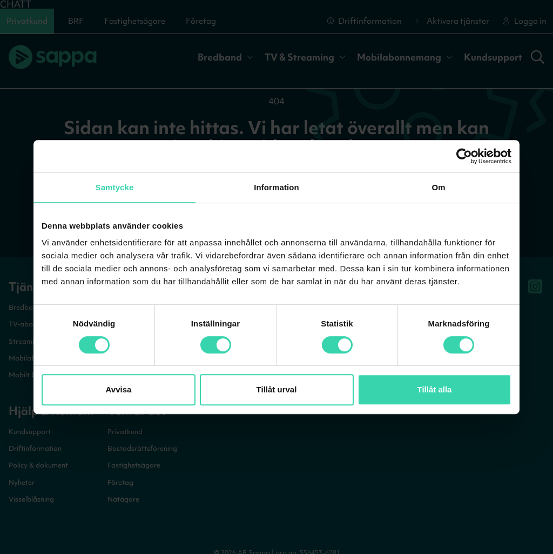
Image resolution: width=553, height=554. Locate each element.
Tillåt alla (434, 389)
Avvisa (119, 389)
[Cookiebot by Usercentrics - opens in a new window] (464, 156)
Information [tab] (276, 187)
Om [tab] (438, 187)
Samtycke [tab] (115, 187)
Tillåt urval (277, 389)
